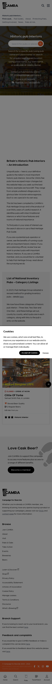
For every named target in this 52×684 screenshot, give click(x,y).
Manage (46, 353)
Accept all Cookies (29, 352)
